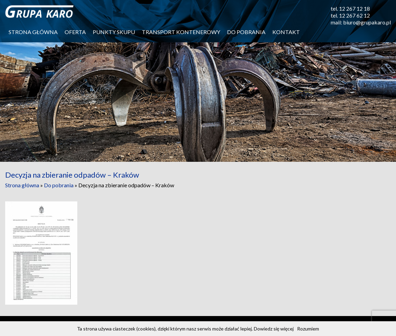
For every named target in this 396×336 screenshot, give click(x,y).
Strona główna (33, 32)
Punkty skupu (114, 32)
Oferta (75, 32)
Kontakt (286, 32)
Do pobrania (246, 32)
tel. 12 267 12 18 (350, 8)
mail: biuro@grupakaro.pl (361, 22)
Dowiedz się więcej (274, 329)
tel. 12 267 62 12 (350, 15)
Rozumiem (308, 329)
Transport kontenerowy (181, 32)
